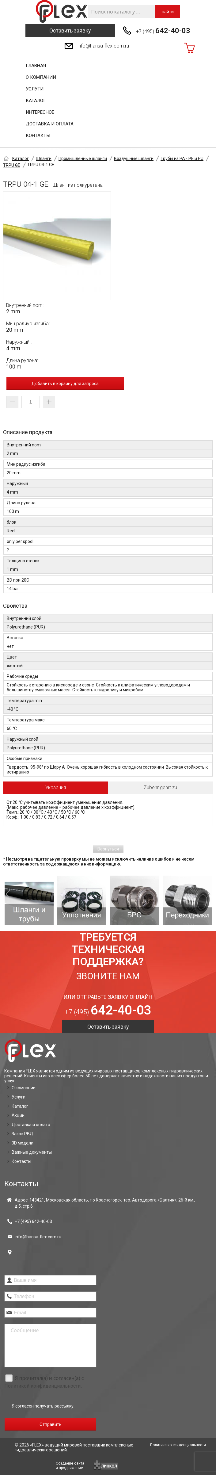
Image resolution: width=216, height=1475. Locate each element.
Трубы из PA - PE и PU (182, 158)
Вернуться (108, 848)
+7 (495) (163, 30)
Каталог (36, 100)
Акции (18, 1115)
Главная (36, 65)
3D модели (22, 1143)
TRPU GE (11, 165)
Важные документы (32, 1152)
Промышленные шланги (83, 158)
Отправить (51, 1424)
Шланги (43, 158)
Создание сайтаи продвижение (70, 1465)
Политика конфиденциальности (178, 1445)
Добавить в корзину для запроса (65, 383)
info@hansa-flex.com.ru (103, 46)
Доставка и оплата (50, 124)
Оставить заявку (70, 30)
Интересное (40, 112)
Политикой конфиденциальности (42, 1386)
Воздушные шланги (133, 158)
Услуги (35, 89)
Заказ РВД (22, 1133)
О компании (41, 77)
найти (168, 11)
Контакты (38, 135)
